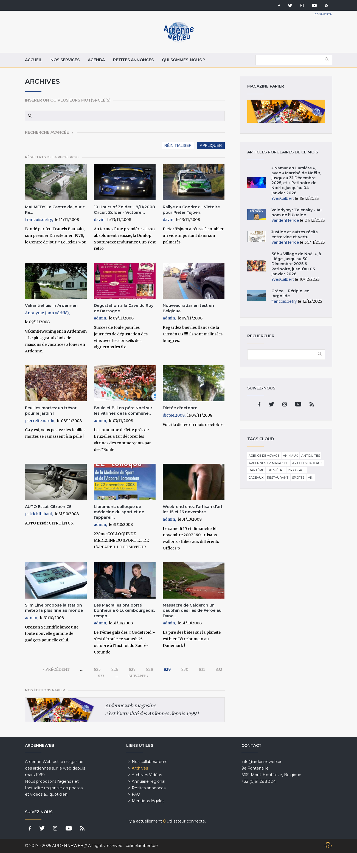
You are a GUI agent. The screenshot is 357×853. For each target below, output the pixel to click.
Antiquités (310, 456)
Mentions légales (148, 800)
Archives (140, 768)
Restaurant (277, 477)
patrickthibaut (38, 513)
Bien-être (276, 470)
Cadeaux (256, 477)
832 (218, 669)
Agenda (96, 59)
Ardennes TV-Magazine (269, 463)
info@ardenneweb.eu (262, 761)
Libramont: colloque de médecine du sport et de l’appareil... (119, 512)
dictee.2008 (174, 415)
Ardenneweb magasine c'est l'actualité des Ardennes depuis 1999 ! (152, 710)
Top (328, 846)
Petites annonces (133, 59)
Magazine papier (286, 111)
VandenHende (285, 220)
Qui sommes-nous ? (183, 59)
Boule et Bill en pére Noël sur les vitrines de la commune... (123, 410)
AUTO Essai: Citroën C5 (48, 506)
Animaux (290, 456)
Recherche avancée (47, 132)
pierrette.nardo (39, 420)
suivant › (138, 676)
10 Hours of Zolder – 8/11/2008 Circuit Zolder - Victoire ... (124, 209)
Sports (298, 477)
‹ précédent (56, 669)
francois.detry (38, 219)
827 (132, 669)
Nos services (65, 59)
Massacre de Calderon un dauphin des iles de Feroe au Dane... (192, 610)
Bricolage (296, 470)
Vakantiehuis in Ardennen (51, 305)
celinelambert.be (142, 845)
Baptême (256, 470)
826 (114, 669)
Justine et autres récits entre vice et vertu (294, 234)
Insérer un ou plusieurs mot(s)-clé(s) (68, 100)
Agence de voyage (264, 456)
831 (202, 669)
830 (184, 669)
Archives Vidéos (147, 774)
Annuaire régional (148, 781)
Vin (310, 477)
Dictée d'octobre (180, 407)
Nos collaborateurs (149, 761)
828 (149, 669)
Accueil (33, 59)
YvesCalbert (282, 198)
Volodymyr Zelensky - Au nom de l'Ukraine (296, 212)
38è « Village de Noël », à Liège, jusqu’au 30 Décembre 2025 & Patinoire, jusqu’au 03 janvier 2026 (296, 263)
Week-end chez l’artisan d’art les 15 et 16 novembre (193, 509)
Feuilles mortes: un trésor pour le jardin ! (51, 410)
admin (100, 318)
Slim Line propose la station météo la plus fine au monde (54, 608)
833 (101, 676)
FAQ (136, 794)
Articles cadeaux (307, 463)
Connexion (323, 14)
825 (97, 669)
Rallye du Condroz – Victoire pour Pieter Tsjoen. (191, 209)
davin (99, 219)
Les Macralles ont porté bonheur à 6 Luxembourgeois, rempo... (124, 610)
